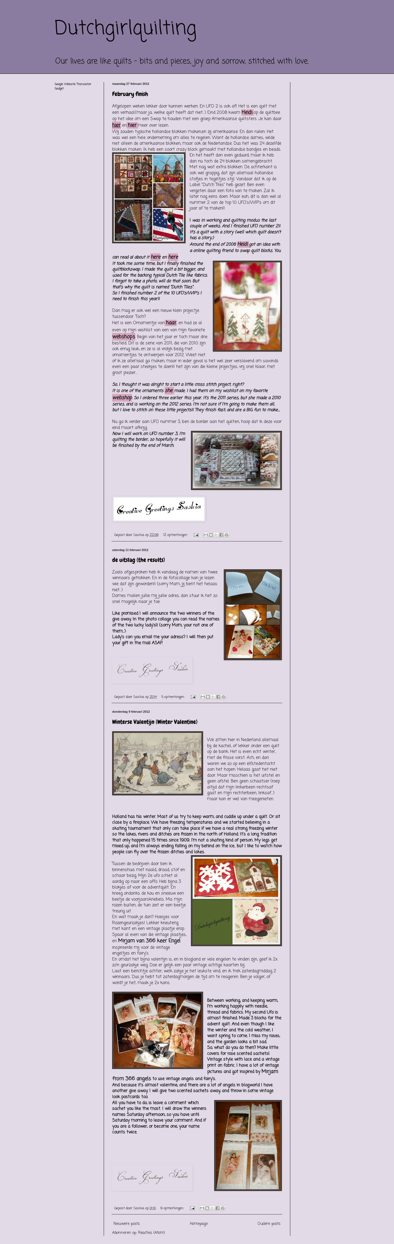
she (168, 391)
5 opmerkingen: (173, 697)
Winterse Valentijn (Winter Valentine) (155, 722)
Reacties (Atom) (151, 1233)
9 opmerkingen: (172, 1208)
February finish (130, 94)
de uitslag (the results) (138, 560)
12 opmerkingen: (176, 535)
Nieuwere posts (127, 1224)
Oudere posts (269, 1224)
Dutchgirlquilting (125, 28)
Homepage (199, 1224)
